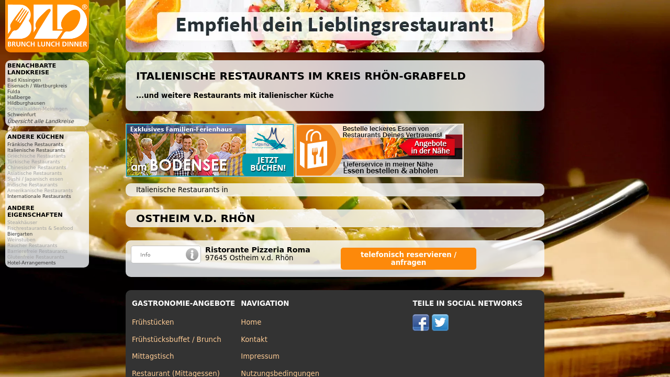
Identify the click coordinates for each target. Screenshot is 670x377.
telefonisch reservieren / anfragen (408, 259)
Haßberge (19, 97)
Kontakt (254, 339)
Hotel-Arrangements (31, 262)
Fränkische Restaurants (35, 144)
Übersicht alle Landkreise (40, 121)
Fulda (13, 91)
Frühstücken (153, 322)
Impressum (260, 356)
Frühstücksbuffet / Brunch (176, 339)
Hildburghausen (26, 103)
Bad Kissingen (24, 80)
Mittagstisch (153, 356)
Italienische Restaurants (36, 150)
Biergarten (19, 234)
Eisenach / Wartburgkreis (37, 85)
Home (251, 322)
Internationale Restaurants (39, 196)
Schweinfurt (21, 114)
